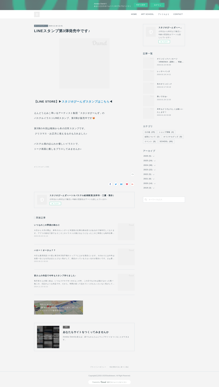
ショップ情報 (166, 132)
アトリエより (163, 14)
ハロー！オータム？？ (45, 250)
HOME (134, 14)
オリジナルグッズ (41, 26)
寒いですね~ (162, 96)
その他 (150, 132)
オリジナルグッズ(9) (41, 167)
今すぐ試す (140, 5)
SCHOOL (166, 141)
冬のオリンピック (164, 84)
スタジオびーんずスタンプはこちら (86, 101)
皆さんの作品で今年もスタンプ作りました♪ (55, 275)
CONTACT (178, 14)
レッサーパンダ (163, 71)
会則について (152, 137)
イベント (150, 141)
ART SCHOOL (147, 14)
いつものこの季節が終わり (47, 225)
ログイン (157, 5)
